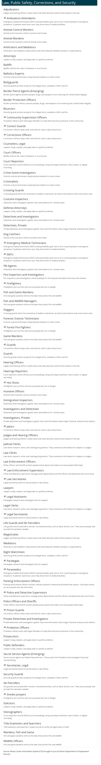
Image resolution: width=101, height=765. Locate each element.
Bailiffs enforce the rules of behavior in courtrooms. (49, 66)
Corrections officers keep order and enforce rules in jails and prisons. (49, 127)
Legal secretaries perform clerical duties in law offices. (49, 480)
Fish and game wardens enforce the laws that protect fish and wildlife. (49, 293)
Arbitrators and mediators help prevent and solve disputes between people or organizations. (49, 48)
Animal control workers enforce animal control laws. (49, 31)
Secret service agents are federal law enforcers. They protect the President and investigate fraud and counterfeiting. (49, 656)
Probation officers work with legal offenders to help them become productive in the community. (49, 118)
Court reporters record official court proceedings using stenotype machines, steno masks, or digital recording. (49, 164)
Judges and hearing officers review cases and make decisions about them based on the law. (49, 10)
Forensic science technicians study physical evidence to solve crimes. (49, 75)
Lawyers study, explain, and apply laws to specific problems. (49, 57)
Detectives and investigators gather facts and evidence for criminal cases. (49, 200)
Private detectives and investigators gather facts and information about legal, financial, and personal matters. (49, 226)
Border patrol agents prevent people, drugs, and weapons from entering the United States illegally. (49, 92)
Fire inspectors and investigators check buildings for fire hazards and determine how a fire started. (49, 276)
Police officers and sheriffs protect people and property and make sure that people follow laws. (49, 463)
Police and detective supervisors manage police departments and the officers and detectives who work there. (49, 471)
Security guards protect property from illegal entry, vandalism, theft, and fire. (49, 83)
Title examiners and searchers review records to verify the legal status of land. (49, 724)
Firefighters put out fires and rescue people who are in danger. (49, 284)
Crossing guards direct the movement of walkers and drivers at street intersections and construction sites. (49, 191)
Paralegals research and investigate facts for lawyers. (49, 498)
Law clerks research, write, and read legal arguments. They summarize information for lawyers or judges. (49, 445)
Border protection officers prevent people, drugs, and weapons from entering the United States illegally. (49, 101)
